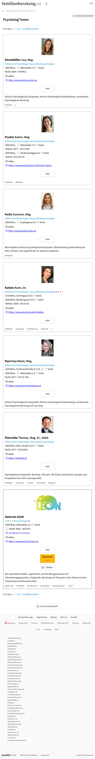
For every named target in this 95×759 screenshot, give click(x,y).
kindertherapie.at (14, 676)
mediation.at (12, 692)
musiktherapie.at (13, 694)
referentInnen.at (13, 721)
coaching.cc (11, 651)
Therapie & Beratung (13, 11)
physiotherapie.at (14, 705)
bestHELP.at (12, 646)
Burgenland (23, 623)
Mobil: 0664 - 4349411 (15, 71)
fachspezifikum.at (14, 662)
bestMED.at (11, 649)
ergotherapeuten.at (14, 659)
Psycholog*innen (28, 11)
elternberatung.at (14, 657)
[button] (91, 4)
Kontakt (74, 617)
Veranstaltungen (58, 586)
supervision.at (12, 732)
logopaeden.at (13, 686)
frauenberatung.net (15, 667)
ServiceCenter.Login (25, 617)
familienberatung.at (15, 665)
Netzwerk (8, 105)
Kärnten (34, 623)
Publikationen (32, 329)
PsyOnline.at (12, 719)
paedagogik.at (12, 700)
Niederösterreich (47, 623)
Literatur (30, 483)
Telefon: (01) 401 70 (14, 157)
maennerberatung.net (15, 689)
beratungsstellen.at (14, 643)
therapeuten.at (13, 735)
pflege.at (10, 702)
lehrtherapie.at (13, 684)
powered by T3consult (85, 755)
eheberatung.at (13, 654)
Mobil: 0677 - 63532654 (16, 449)
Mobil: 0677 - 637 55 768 (17, 377)
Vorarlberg (47, 629)
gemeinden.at (12, 670)
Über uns (63, 617)
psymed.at (11, 716)
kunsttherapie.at (13, 678)
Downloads (41, 483)
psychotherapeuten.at (15, 713)
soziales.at (11, 729)
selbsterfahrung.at (14, 724)
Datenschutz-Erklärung (28, 755)
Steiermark (86, 623)
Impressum (45, 755)
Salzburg (75, 623)
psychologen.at (13, 711)
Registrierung (42, 617)
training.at (11, 737)
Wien (57, 629)
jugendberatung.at (14, 673)
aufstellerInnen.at (14, 638)
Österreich (9, 623)
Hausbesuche (32, 586)
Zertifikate (9, 182)
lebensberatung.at (14, 681)
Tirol (38, 629)
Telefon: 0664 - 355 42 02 (17, 303)
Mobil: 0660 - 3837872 (20, 529)
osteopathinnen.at (14, 697)
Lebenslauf (20, 329)
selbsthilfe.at (12, 727)
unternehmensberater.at (16, 740)
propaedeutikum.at (14, 708)
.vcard (70, 586)
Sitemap (53, 617)
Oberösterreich (63, 623)
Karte (39, 67)
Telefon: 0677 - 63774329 (17, 149)
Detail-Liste (9, 586)
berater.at (11, 641)
